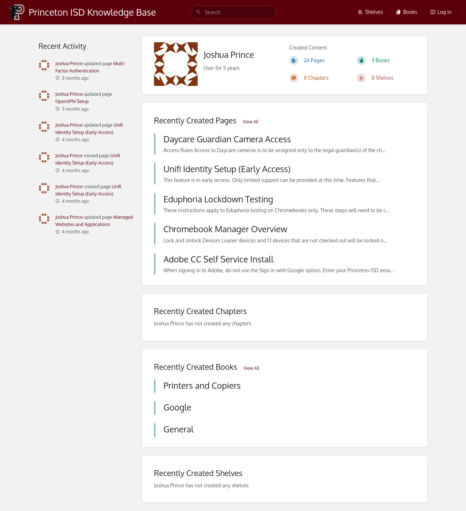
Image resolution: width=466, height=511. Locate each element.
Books (406, 12)
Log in (440, 12)
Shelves (370, 12)
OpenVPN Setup (72, 101)
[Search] (198, 12)
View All (250, 121)
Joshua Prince (69, 63)
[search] (233, 12)
